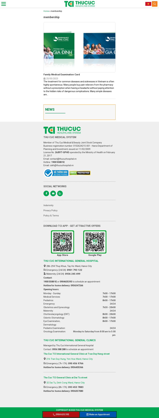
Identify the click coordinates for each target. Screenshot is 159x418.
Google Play (95, 243)
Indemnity (48, 205)
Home (46, 11)
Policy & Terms (51, 215)
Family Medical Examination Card (61, 74)
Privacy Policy (50, 210)
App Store (62, 243)
